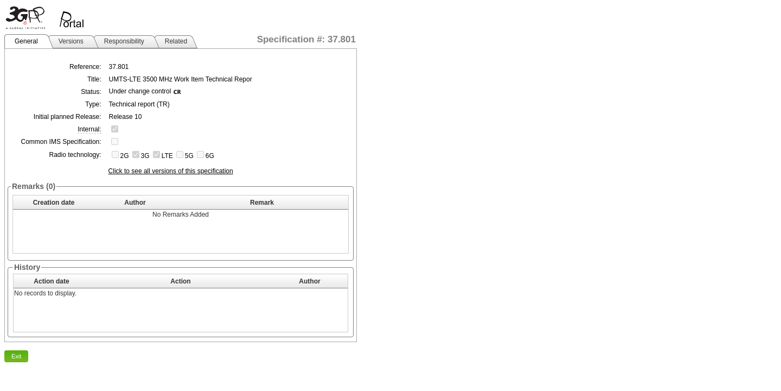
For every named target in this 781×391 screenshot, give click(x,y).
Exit (16, 356)
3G (145, 156)
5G (189, 156)
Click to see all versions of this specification (170, 171)
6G (210, 156)
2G (124, 156)
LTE (167, 156)
